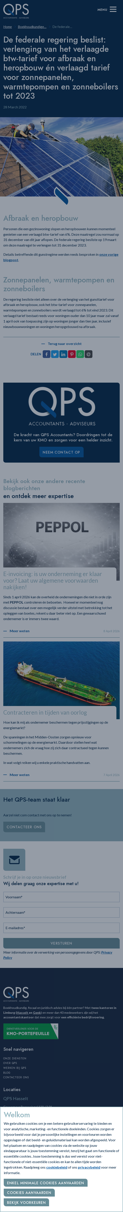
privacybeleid (89, 1167)
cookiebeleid (56, 1167)
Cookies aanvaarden (29, 1192)
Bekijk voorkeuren (26, 1202)
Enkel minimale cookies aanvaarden (45, 1183)
